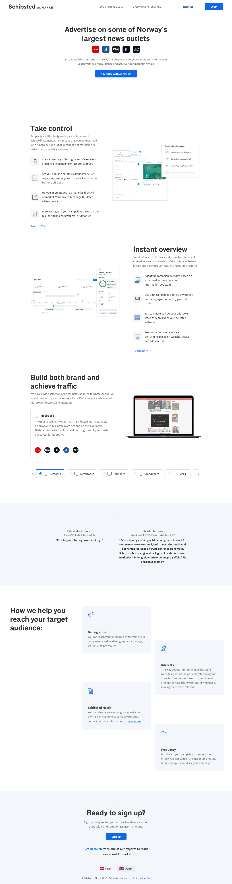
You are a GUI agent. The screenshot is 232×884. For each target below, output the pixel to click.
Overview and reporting (146, 6)
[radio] (50, 473)
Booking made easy (111, 6)
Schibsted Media (141, 878)
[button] (111, 6)
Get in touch (93, 849)
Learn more (39, 225)
